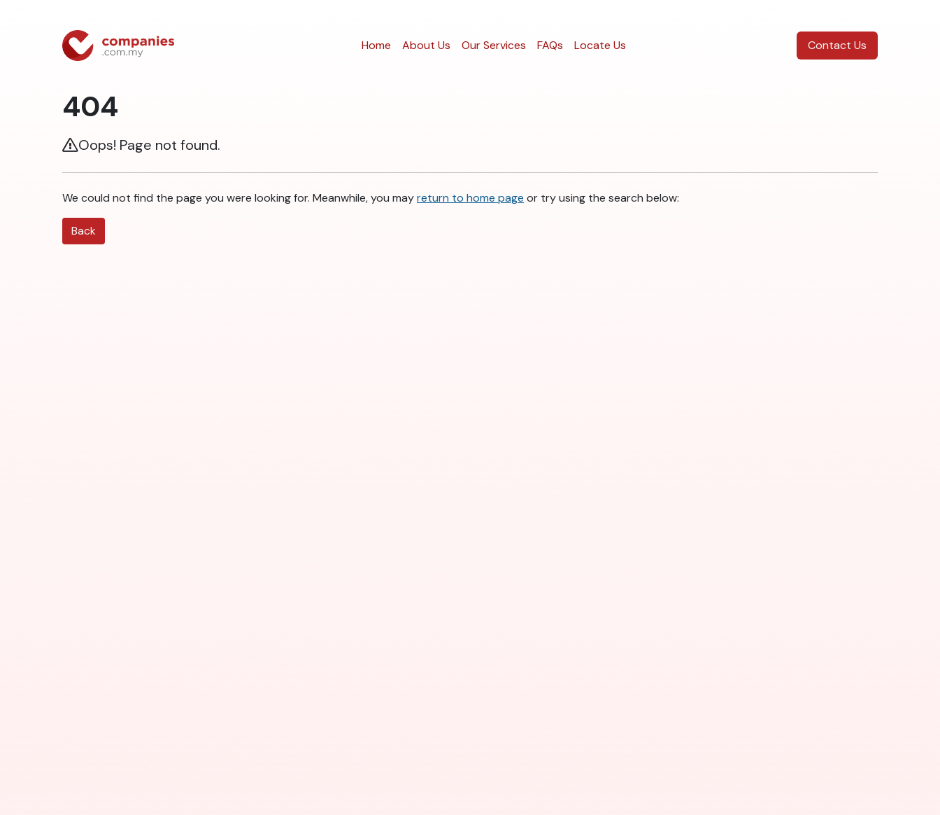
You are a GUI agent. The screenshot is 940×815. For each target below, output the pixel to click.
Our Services (494, 45)
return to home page (470, 197)
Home (376, 45)
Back (83, 230)
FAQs (550, 45)
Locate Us (600, 45)
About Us (426, 45)
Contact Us (837, 45)
